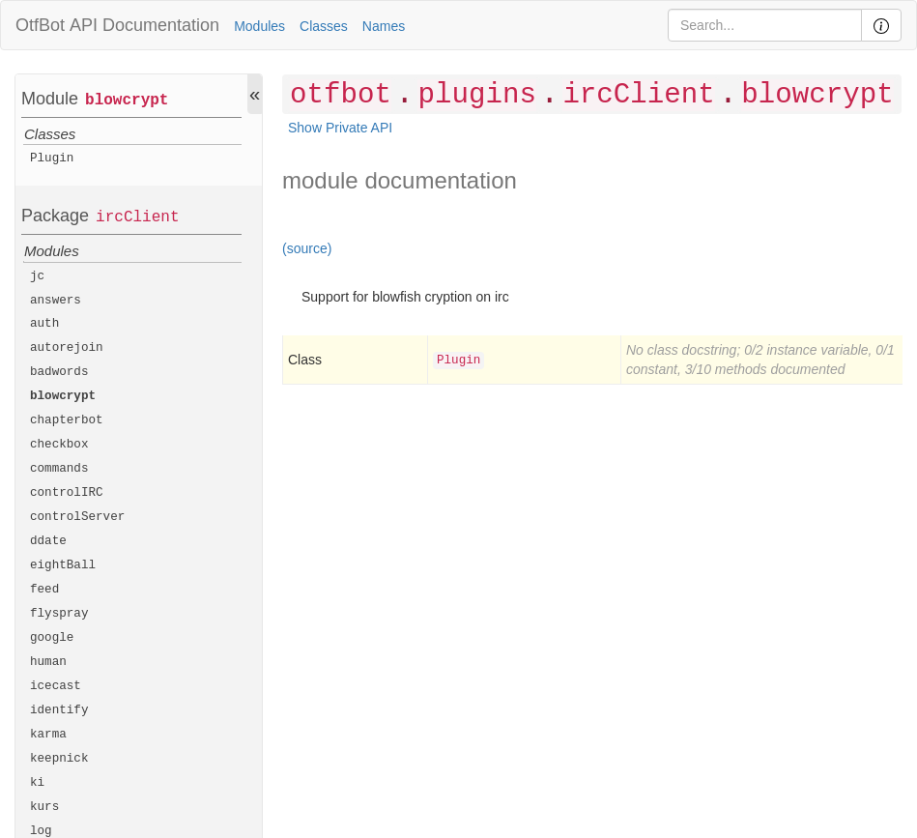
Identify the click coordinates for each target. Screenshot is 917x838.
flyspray (59, 614)
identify (59, 710)
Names (383, 26)
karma (48, 734)
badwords (59, 372)
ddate (48, 541)
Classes (324, 26)
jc (37, 276)
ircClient (137, 217)
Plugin (51, 158)
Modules (259, 26)
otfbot (340, 95)
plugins (476, 95)
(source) (306, 248)
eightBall (63, 565)
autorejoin (66, 348)
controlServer (77, 517)
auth (44, 324)
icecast (55, 686)
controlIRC (66, 493)
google (51, 638)
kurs (44, 807)
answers (55, 300)
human (48, 662)
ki (37, 783)
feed (44, 589)
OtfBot (40, 25)
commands (59, 469)
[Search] (765, 25)
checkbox (59, 444)
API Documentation (144, 25)
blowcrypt (126, 100)
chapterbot (66, 420)
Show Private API (340, 127)
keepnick (59, 759)
